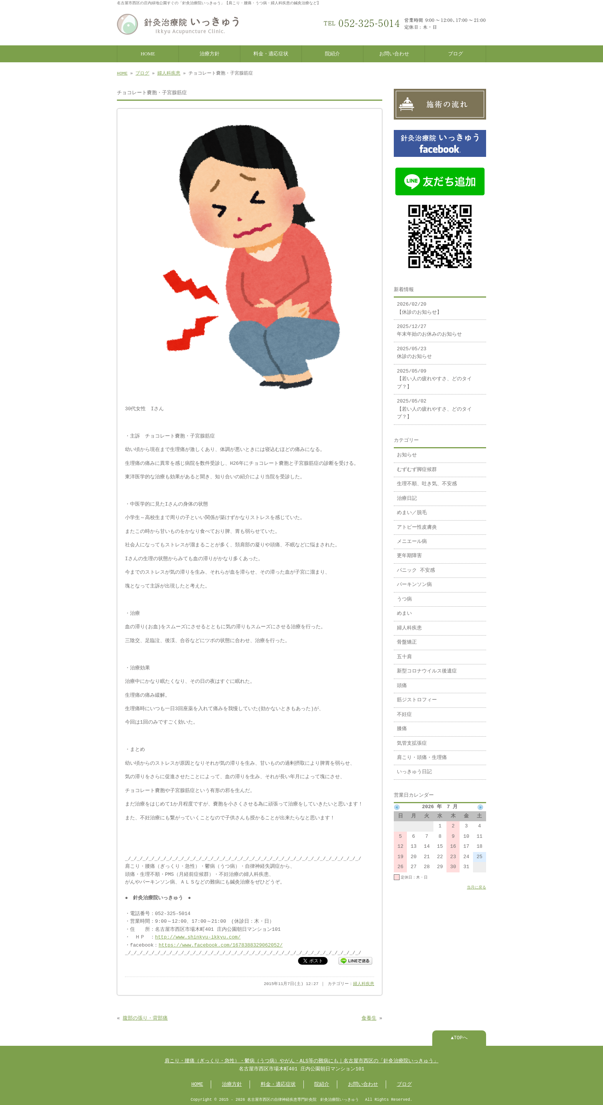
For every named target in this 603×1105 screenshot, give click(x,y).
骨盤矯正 (407, 638)
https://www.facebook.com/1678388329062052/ (220, 943)
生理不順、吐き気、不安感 (427, 480)
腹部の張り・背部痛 (145, 1016)
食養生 (368, 1016)
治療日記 (407, 494)
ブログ (455, 53)
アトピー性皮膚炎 (417, 523)
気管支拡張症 (412, 739)
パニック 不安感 (416, 566)
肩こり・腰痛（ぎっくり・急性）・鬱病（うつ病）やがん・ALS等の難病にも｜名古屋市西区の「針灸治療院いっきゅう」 (301, 1059)
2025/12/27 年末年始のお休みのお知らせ (429, 327)
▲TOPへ (459, 1036)
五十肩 (404, 653)
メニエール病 (412, 537)
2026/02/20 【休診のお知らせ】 (419, 304)
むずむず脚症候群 (417, 466)
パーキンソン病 (414, 580)
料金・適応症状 (270, 53)
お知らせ (407, 451)
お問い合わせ (394, 53)
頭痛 (402, 682)
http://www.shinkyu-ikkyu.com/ (198, 935)
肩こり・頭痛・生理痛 (422, 754)
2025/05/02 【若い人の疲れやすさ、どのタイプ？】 (434, 405)
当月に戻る (476, 883)
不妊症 (404, 710)
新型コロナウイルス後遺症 (427, 667)
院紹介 (332, 53)
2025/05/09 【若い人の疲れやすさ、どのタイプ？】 (434, 375)
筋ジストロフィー (417, 696)
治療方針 (210, 53)
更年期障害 (409, 552)
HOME (148, 53)
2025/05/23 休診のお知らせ (414, 349)
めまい (404, 609)
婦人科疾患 (168, 72)
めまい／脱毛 (412, 509)
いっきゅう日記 (414, 768)
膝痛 (402, 725)
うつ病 (404, 595)
